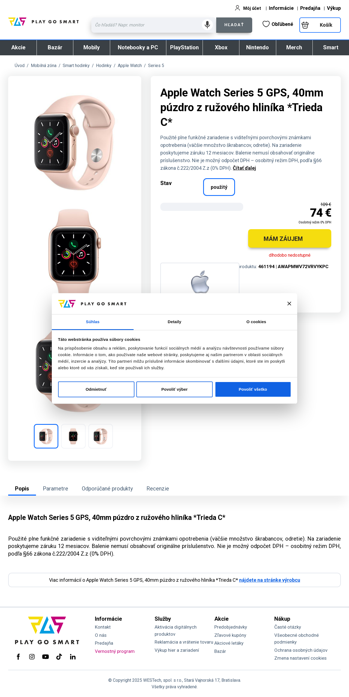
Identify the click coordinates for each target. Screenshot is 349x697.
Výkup (334, 8)
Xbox (221, 47)
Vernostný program (115, 651)
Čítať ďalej (244, 168)
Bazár (55, 47)
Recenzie (157, 488)
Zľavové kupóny (230, 635)
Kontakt (103, 627)
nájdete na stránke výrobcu (269, 580)
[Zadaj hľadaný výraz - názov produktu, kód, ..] (153, 25)
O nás (101, 635)
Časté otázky (287, 627)
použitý (219, 187)
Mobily (91, 47)
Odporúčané (107, 488)
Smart (330, 47)
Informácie (281, 8)
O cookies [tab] (256, 321)
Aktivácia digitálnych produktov (176, 630)
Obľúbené (278, 24)
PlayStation (184, 47)
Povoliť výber (174, 389)
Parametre (55, 488)
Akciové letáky (228, 643)
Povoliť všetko (253, 389)
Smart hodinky (76, 65)
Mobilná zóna (43, 65)
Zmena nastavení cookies (300, 658)
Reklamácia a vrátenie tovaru (184, 642)
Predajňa (310, 8)
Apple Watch (130, 65)
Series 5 (156, 65)
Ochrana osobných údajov (300, 650)
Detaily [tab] (174, 321)
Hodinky (104, 65)
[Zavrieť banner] (289, 303)
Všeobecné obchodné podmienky (296, 638)
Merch (294, 47)
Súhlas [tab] (93, 321)
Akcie (18, 47)
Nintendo (257, 47)
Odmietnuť (96, 389)
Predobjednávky (230, 627)
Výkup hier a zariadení (177, 650)
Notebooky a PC (138, 47)
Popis (22, 488)
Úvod (20, 65)
